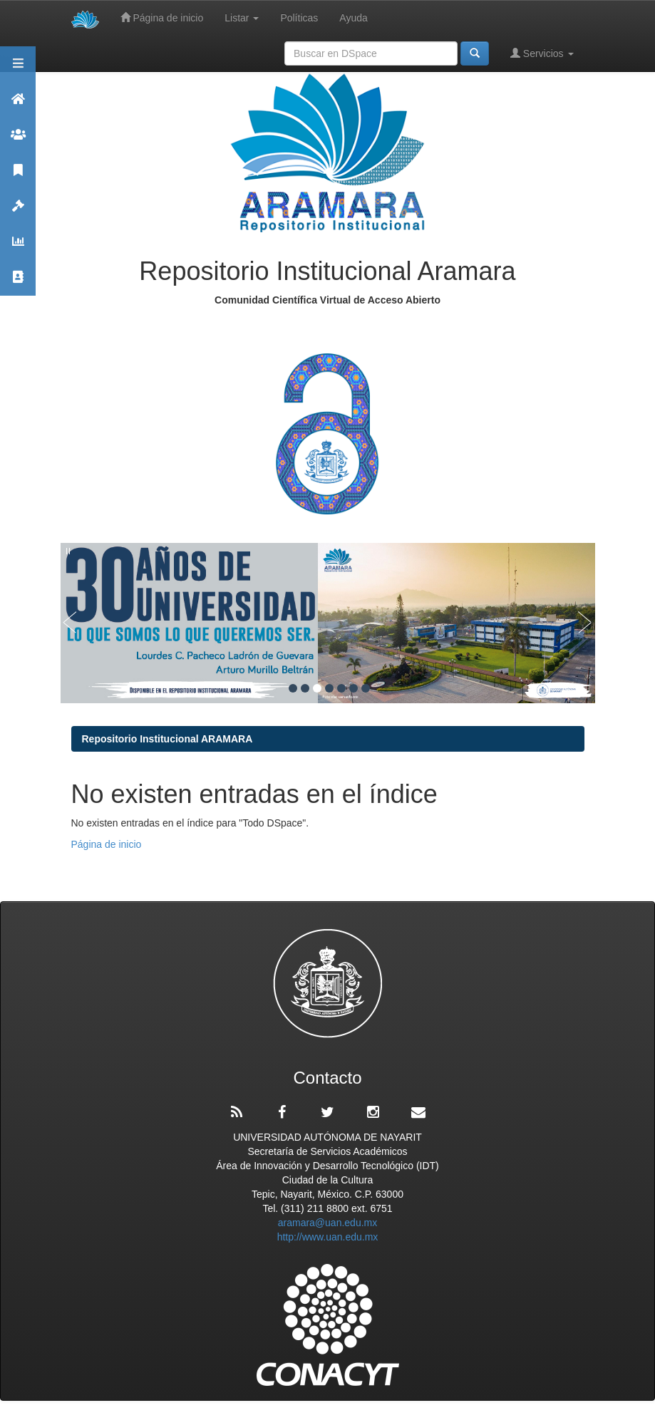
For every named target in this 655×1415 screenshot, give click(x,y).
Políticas (299, 18)
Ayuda (353, 18)
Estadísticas (18, 247)
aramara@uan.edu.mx (328, 1222)
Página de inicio (162, 17)
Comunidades (18, 140)
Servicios (542, 53)
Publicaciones (18, 176)
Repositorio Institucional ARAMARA (167, 739)
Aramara (18, 105)
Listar (242, 18)
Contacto (18, 283)
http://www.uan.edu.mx (327, 1237)
